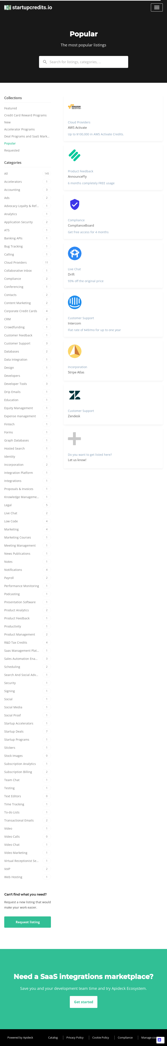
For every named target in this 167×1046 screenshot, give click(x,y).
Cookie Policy (100, 1037)
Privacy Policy (75, 1037)
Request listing (28, 922)
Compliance (125, 1037)
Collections (13, 98)
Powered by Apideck (20, 1037)
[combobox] (83, 62)
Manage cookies (151, 1037)
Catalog (53, 1037)
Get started (83, 1002)
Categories (12, 162)
